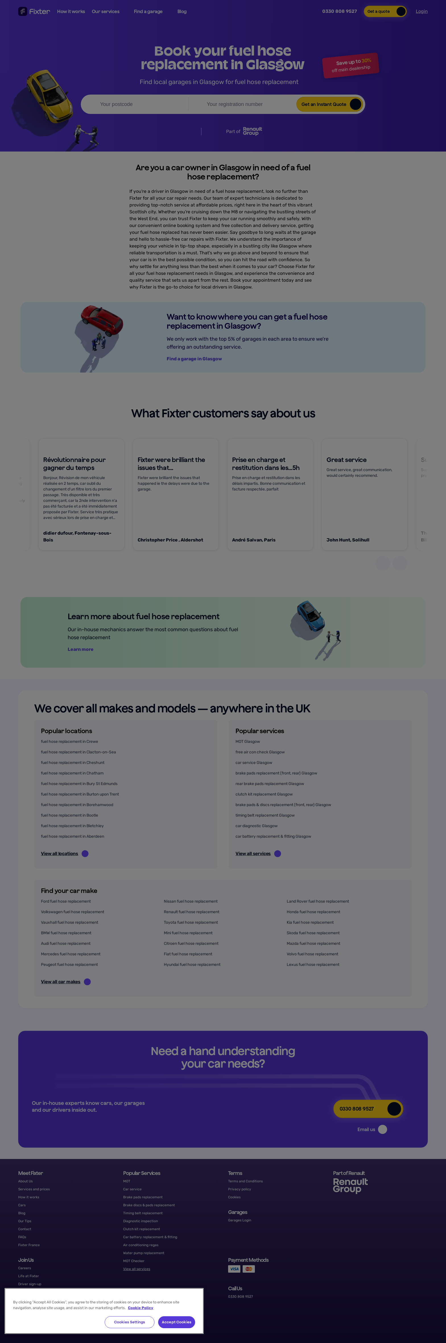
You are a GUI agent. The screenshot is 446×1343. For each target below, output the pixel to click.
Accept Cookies (176, 1322)
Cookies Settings (129, 1322)
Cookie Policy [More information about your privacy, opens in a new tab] (140, 1308)
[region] (104, 1311)
